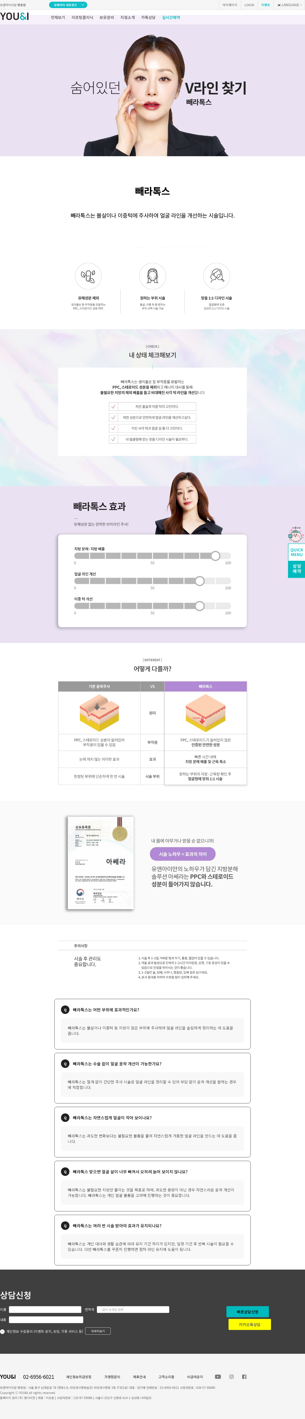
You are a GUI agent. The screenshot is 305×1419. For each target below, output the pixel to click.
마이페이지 (230, 5)
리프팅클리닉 (82, 17)
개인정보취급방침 (79, 1376)
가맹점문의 (112, 1376)
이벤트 (265, 5)
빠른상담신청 (247, 1311)
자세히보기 (98, 1331)
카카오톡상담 (250, 1324)
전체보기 (58, 17)
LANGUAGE (288, 4)
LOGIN (249, 5)
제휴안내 (139, 1376)
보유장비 (107, 17)
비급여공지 (195, 1376)
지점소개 (127, 17)
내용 (3, 1319)
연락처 (89, 1309)
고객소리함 (166, 1376)
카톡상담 (148, 17)
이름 (3, 1309)
